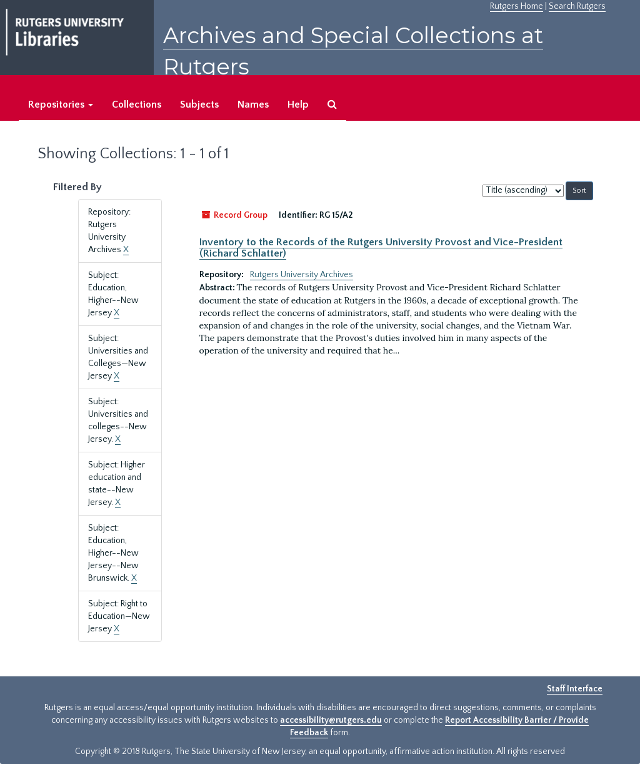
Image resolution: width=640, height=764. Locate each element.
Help (298, 104)
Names (253, 104)
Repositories (60, 104)
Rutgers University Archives (301, 275)
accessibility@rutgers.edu (331, 720)
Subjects (199, 104)
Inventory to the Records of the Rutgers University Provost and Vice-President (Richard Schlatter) (380, 248)
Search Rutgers (577, 6)
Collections (136, 104)
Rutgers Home (516, 6)
